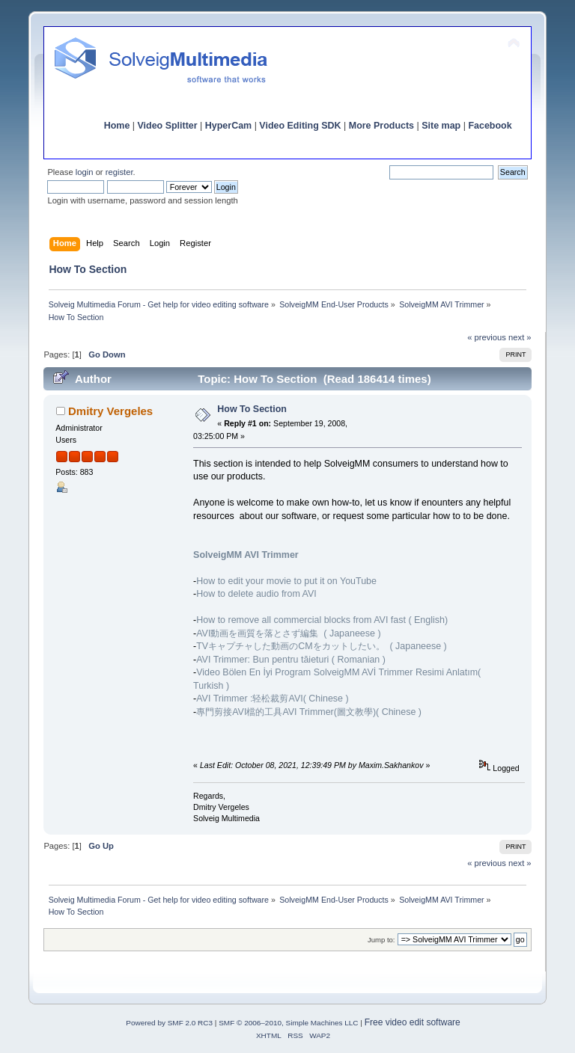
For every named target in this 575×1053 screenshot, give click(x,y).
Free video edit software (412, 1022)
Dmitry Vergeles (110, 411)
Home (117, 125)
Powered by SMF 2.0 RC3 (169, 1023)
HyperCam (228, 125)
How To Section (252, 409)
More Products (381, 125)
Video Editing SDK (300, 125)
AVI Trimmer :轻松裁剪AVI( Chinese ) (272, 698)
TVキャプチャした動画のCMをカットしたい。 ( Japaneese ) (321, 646)
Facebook (489, 125)
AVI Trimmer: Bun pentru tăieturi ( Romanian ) (291, 659)
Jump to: (381, 940)
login (85, 172)
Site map (441, 125)
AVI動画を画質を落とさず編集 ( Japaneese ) (288, 633)
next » (520, 337)
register (119, 172)
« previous (486, 337)
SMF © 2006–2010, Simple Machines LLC (288, 1023)
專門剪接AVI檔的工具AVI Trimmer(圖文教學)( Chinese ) (309, 712)
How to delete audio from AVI (256, 594)
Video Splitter (168, 125)
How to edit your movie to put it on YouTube (286, 581)
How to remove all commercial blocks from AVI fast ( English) (322, 620)
